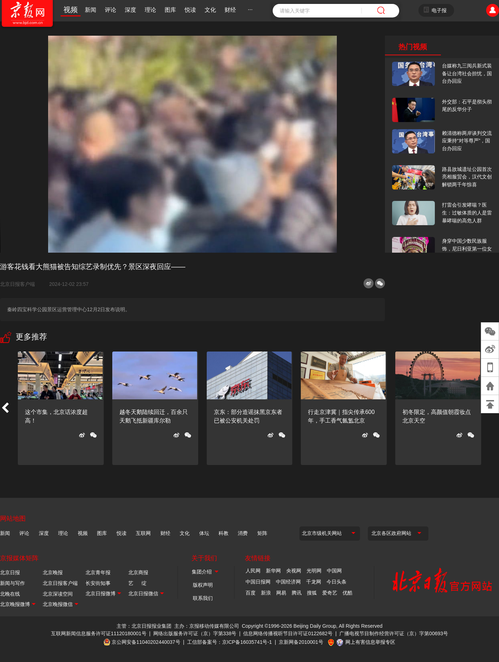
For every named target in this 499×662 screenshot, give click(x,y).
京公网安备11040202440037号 (146, 642)
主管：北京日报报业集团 (144, 626)
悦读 (190, 10)
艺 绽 (137, 583)
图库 (170, 10)
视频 (70, 10)
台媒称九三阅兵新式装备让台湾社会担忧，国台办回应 (467, 73)
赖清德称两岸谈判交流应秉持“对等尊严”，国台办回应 (467, 140)
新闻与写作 (12, 583)
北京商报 (138, 572)
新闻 (90, 10)
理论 (150, 10)
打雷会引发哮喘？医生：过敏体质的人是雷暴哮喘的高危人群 (467, 212)
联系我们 (203, 598)
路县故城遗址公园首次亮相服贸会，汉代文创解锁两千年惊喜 (467, 176)
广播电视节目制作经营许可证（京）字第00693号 (393, 633)
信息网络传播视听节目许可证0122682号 (288, 633)
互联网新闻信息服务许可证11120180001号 (98, 633)
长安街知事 (98, 583)
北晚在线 (10, 594)
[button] (5, 408)
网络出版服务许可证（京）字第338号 (194, 633)
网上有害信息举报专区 (370, 642)
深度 (130, 10)
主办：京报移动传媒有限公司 (206, 626)
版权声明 (203, 585)
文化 (210, 10)
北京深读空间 (58, 594)
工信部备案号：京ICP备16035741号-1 (229, 642)
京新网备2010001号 (301, 642)
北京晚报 (53, 572)
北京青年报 (98, 572)
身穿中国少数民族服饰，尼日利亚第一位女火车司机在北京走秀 (467, 248)
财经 (230, 10)
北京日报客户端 (17, 284)
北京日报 (10, 572)
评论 (110, 10)
